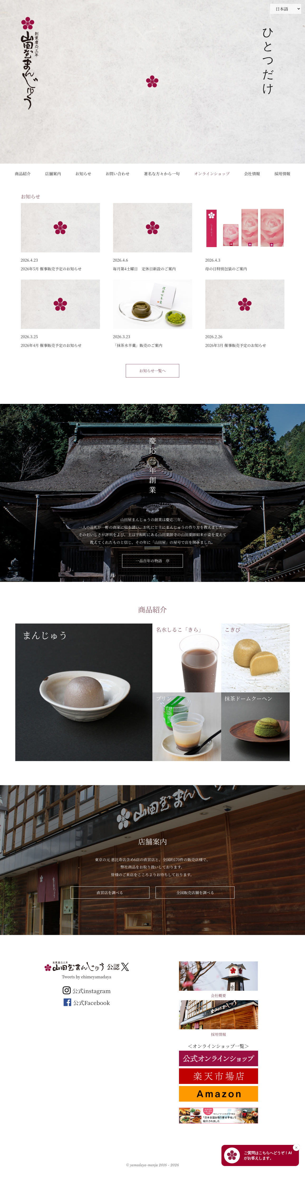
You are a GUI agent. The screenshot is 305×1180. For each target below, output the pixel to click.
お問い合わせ (117, 174)
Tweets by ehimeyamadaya (86, 976)
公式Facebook (86, 1003)
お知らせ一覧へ (152, 370)
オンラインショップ (212, 174)
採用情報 (282, 174)
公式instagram (86, 991)
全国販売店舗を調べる (195, 892)
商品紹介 (23, 174)
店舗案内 (53, 174)
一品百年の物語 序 (152, 560)
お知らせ (83, 174)
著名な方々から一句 (162, 174)
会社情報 (252, 174)
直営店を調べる (109, 892)
